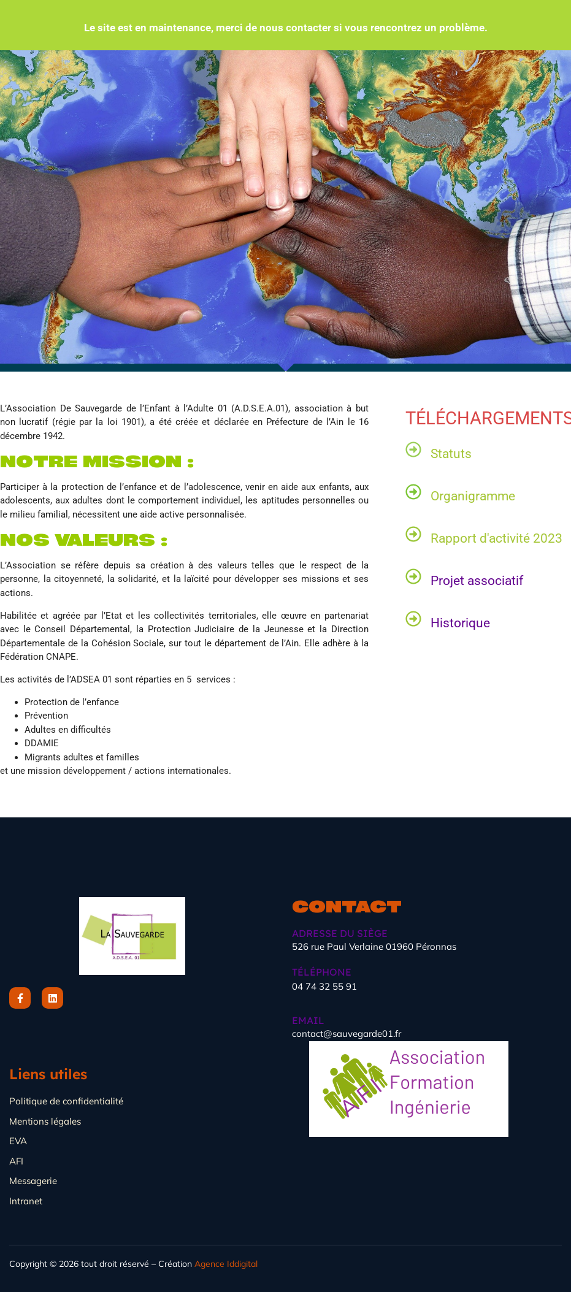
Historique (460, 623)
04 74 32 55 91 (324, 986)
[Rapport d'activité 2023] (413, 534)
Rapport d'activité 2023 (496, 538)
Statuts (451, 453)
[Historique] (413, 619)
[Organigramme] (413, 492)
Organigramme (473, 496)
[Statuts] (413, 449)
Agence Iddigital (226, 1263)
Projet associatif (477, 580)
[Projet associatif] (413, 576)
